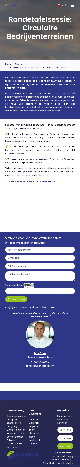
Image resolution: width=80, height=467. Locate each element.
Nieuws (18, 64)
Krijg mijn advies (16, 299)
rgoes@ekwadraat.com (41, 365)
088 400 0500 (41, 362)
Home (8, 64)
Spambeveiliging (14, 285)
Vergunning (13, 447)
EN (60, 5)
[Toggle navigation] (72, 5)
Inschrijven (65, 446)
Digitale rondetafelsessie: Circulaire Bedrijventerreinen (37, 67)
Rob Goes (40, 353)
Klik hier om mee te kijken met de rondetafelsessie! (31, 181)
